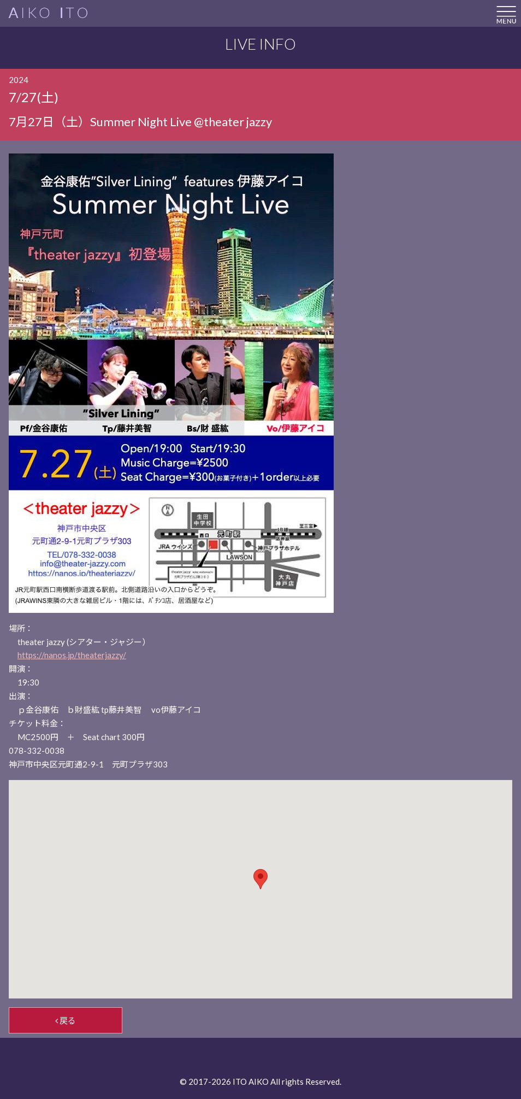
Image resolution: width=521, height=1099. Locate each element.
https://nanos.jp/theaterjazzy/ (71, 655)
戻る (65, 1020)
